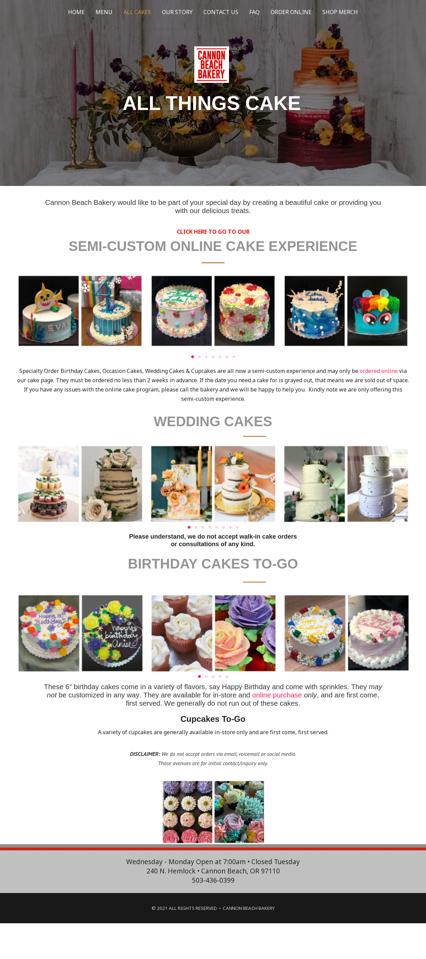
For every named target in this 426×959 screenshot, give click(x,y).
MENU (104, 12)
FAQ (254, 12)
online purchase (277, 695)
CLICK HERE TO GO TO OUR (213, 231)
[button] (192, 356)
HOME (76, 12)
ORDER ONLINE (291, 12)
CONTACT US (221, 12)
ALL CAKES (137, 12)
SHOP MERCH (340, 12)
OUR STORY (177, 12)
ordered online (379, 371)
